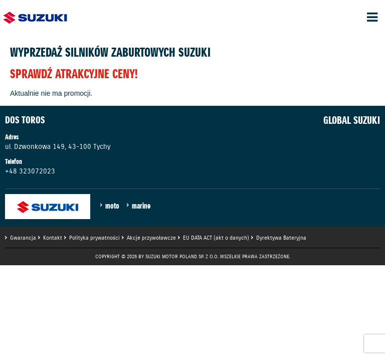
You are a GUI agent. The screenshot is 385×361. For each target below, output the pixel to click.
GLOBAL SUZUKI (351, 120)
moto (112, 206)
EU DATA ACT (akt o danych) (216, 237)
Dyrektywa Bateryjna (281, 237)
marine (141, 206)
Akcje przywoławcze (151, 237)
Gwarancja (23, 237)
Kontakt (52, 237)
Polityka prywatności (94, 237)
